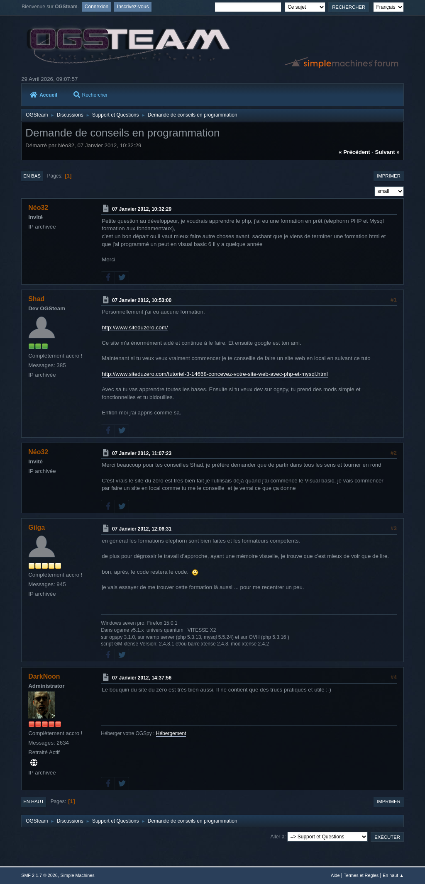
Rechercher (90, 95)
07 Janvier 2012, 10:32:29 (141, 209)
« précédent (354, 152)
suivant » (387, 152)
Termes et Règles (361, 875)
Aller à (277, 837)
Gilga (36, 527)
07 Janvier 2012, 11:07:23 (141, 453)
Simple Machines (78, 875)
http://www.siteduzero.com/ (135, 327)
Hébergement (171, 733)
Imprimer (389, 175)
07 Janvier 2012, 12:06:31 (141, 529)
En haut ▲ (393, 875)
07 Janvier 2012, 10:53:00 (141, 300)
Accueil (43, 95)
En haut (33, 801)
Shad (36, 298)
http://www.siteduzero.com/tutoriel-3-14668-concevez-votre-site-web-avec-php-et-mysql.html (214, 374)
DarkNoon (44, 676)
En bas (32, 175)
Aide (335, 875)
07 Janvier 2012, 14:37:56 (141, 678)
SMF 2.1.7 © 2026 (39, 875)
